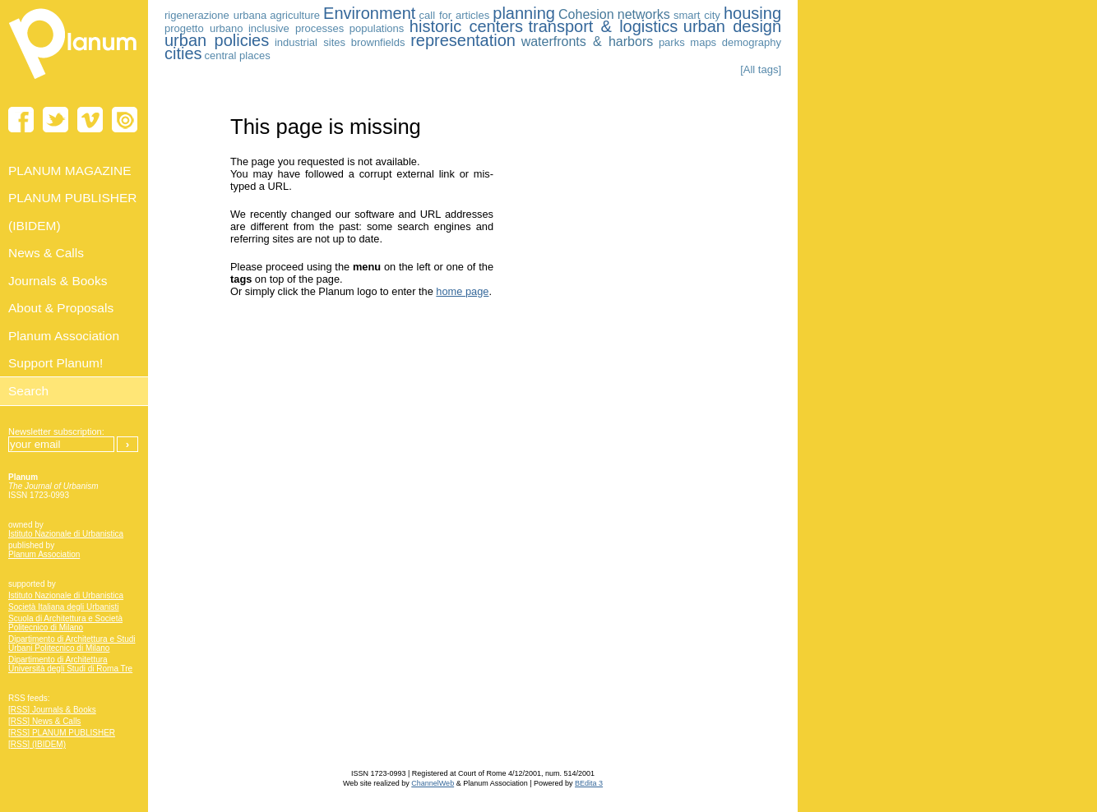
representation (463, 40)
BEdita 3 (589, 783)
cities (183, 53)
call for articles (454, 15)
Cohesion (586, 14)
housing (752, 13)
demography (751, 42)
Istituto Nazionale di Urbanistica (65, 533)
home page (462, 291)
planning (524, 13)
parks (672, 42)
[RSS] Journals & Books (52, 709)
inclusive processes (296, 28)
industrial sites (310, 42)
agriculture (295, 15)
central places (237, 55)
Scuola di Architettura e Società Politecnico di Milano (65, 623)
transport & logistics (603, 26)
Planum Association (44, 554)
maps (703, 42)
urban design (732, 26)
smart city (696, 15)
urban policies (216, 40)
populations (377, 28)
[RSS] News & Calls (44, 721)
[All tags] (760, 69)
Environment (369, 13)
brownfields (378, 42)
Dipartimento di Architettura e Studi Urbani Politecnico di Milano (72, 643)
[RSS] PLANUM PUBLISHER (61, 732)
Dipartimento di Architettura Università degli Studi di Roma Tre (70, 664)
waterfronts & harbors (587, 41)
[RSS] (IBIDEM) (37, 744)
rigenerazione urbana (215, 15)
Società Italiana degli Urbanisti (63, 606)
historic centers (466, 26)
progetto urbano (203, 28)
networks (644, 14)
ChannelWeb (432, 783)
